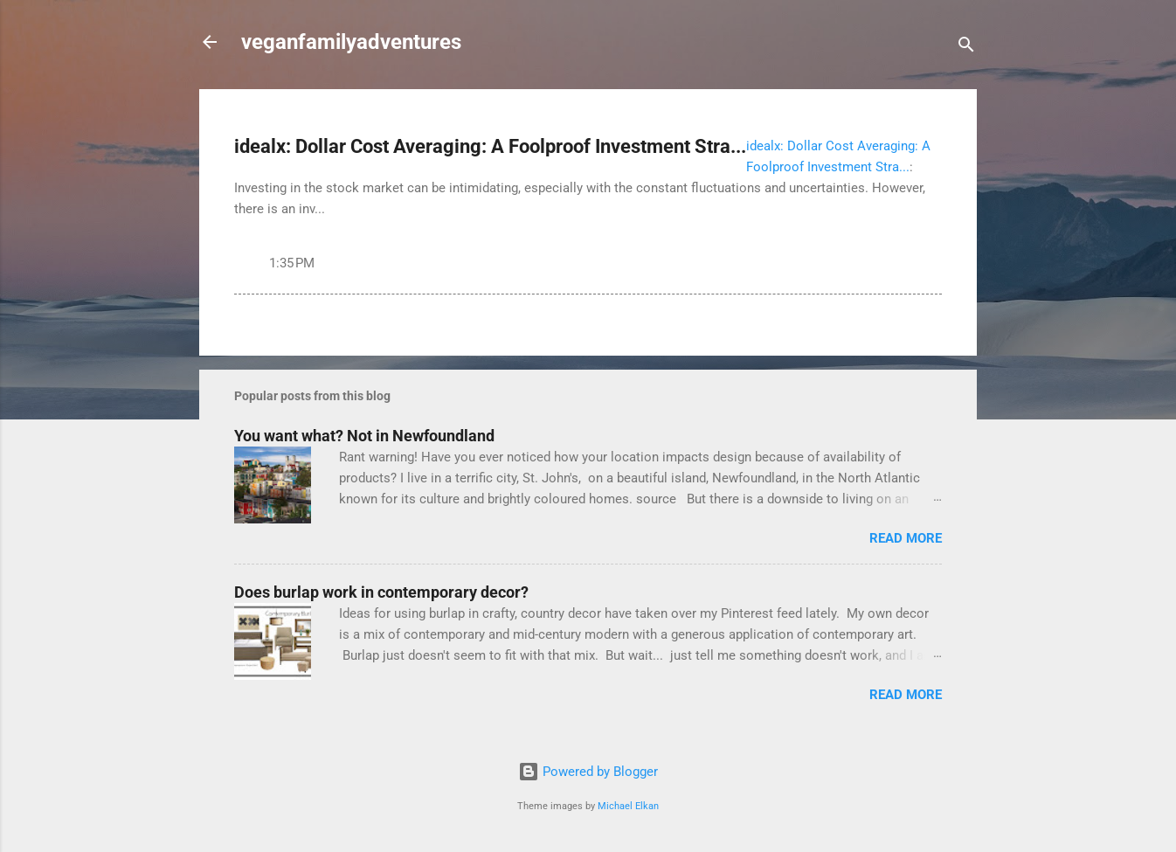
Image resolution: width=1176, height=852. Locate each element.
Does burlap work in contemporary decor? (381, 592)
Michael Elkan (628, 806)
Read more (905, 538)
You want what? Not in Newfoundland (364, 435)
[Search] (966, 47)
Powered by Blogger (588, 771)
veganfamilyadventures (351, 42)
